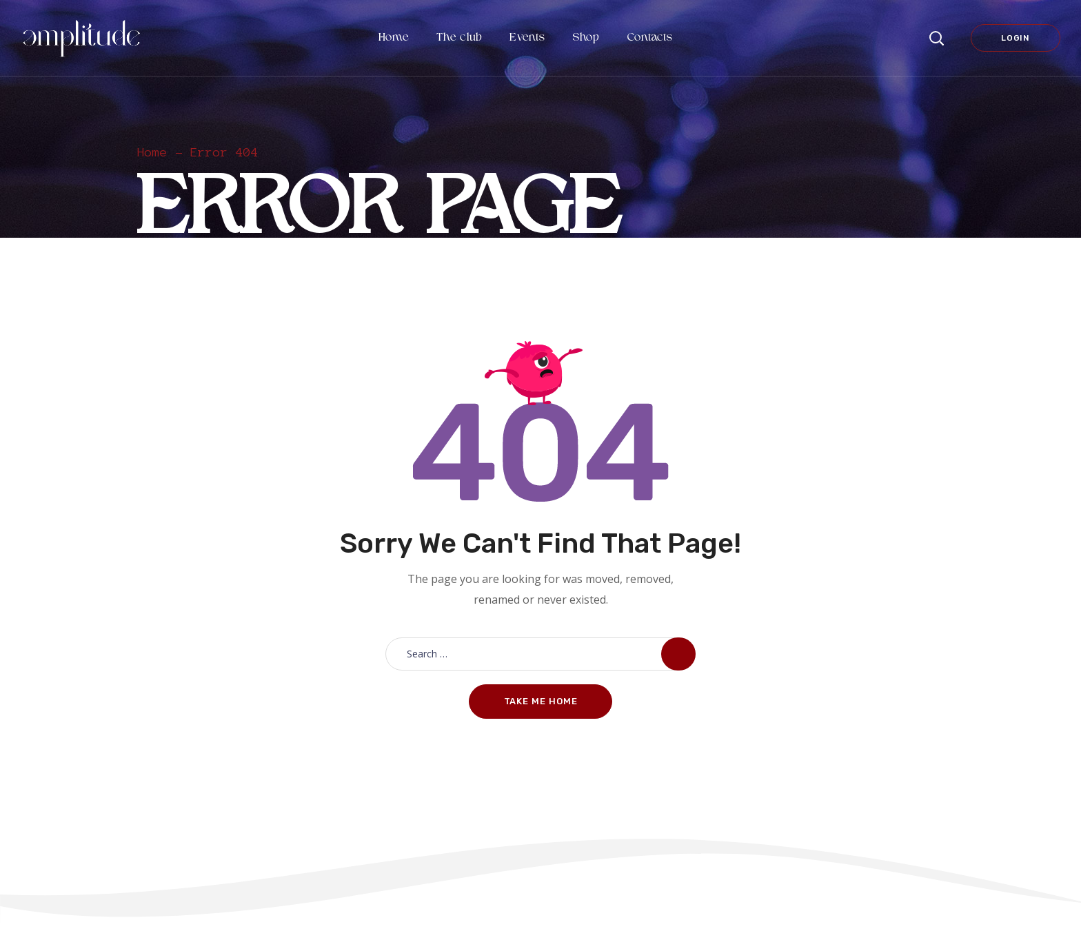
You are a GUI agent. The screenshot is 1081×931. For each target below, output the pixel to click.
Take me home (541, 701)
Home (152, 152)
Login (1015, 38)
